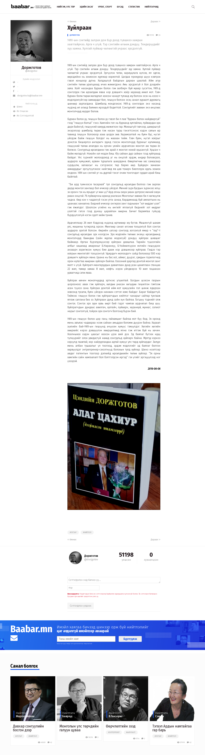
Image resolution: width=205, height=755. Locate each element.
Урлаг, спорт (105, 6)
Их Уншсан (20, 111)
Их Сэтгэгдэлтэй (23, 115)
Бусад (120, 6)
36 (158, 35)
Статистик (134, 6)
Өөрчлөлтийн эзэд (120, 726)
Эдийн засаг (86, 6)
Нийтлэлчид (152, 6)
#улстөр (73, 532)
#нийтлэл (87, 532)
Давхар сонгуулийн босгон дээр (28, 728)
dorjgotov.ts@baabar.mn (27, 95)
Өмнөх (71, 21)
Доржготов (75, 35)
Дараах (155, 21)
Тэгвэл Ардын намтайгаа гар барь (172, 728)
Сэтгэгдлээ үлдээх (80, 605)
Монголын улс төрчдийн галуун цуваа (79, 728)
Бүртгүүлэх (130, 639)
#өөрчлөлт (130, 732)
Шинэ (17, 106)
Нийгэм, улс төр (66, 6)
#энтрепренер (113, 732)
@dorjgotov (31, 71)
